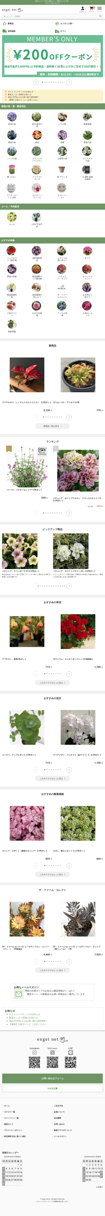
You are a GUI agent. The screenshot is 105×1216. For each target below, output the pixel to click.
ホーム (7, 1106)
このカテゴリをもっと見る (53, 683)
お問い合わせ (59, 1124)
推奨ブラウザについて (63, 1130)
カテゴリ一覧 (9, 1112)
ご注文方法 (58, 1106)
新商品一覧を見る (52, 426)
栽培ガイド (8, 1124)
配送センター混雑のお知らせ (23, 1017)
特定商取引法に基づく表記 (15, 1136)
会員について (59, 1112)
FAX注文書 (52, 1088)
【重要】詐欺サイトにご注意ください (28, 1024)
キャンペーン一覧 (11, 1118)
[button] (36, 82)
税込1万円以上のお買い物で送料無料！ (28, 1021)
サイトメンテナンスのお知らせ (24, 1014)
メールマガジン (60, 1136)
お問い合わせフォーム (52, 1078)
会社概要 (57, 1118)
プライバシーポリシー (13, 1130)
